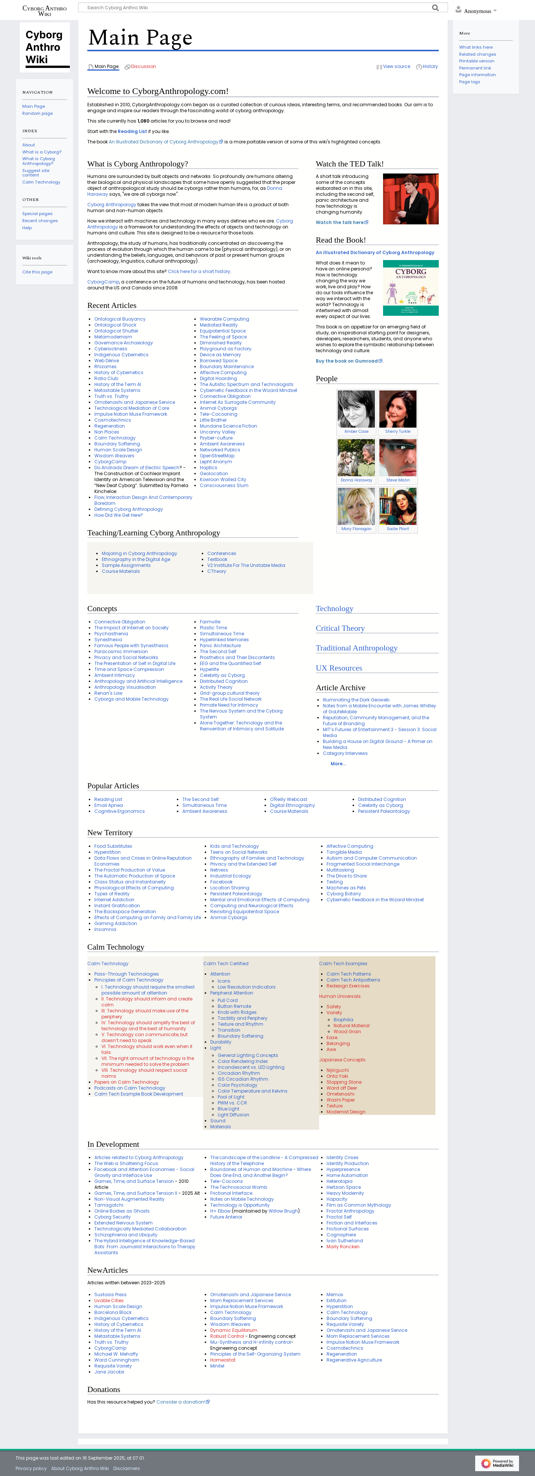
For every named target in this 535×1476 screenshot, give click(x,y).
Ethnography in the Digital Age (136, 559)
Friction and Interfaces (352, 1223)
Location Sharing (229, 888)
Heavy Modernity (345, 1193)
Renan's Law (108, 693)
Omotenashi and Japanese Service (134, 402)
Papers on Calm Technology (126, 1082)
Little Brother (213, 420)
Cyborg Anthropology (111, 204)
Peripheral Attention (231, 993)
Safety (334, 1006)
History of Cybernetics (118, 372)
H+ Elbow (220, 1211)
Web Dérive (106, 360)
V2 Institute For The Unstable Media (246, 565)
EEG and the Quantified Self (230, 663)
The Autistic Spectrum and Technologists (247, 384)
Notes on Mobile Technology (242, 1199)
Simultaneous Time (222, 633)
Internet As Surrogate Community (238, 402)
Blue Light (228, 1109)
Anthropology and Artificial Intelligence (138, 681)
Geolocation (214, 473)
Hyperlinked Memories (224, 639)
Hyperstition (107, 852)
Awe (331, 1049)
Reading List (132, 131)
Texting (335, 882)
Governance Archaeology (123, 343)
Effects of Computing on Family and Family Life (147, 917)
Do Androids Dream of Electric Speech (136, 467)
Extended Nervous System (123, 1223)
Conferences (221, 553)
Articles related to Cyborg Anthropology (139, 1157)
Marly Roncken (343, 1246)
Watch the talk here (340, 222)
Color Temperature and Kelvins (253, 1091)
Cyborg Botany (344, 894)
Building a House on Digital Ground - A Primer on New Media (377, 744)
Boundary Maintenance (227, 366)
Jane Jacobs (109, 1372)
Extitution (337, 1300)
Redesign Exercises (348, 986)
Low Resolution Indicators (247, 987)
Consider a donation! (180, 1402)
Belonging (338, 1043)
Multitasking (340, 870)
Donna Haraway (356, 480)
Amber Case (356, 431)
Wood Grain (347, 1031)
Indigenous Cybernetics (121, 354)
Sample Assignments (126, 565)
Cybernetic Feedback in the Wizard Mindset (248, 390)
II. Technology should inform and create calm (146, 1002)
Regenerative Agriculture (354, 1360)
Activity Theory (216, 687)
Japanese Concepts (342, 1060)
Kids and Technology (234, 846)
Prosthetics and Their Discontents (237, 657)
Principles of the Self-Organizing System (255, 1354)
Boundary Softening (117, 444)
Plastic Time (213, 628)
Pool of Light (231, 1097)
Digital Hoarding (218, 378)
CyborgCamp (103, 282)
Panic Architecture (220, 645)
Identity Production (348, 1163)
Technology (335, 608)
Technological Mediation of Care (131, 408)
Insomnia (105, 929)
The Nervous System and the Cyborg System (241, 714)
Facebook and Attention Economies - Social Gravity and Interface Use (144, 1172)
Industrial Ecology (230, 876)
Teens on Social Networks (239, 852)
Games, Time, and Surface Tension (134, 1181)
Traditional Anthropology (357, 647)
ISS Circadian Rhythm (243, 1079)
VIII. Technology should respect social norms (144, 1073)
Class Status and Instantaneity (130, 882)
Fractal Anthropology (350, 1211)
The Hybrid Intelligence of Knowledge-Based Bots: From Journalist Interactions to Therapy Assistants (144, 1246)
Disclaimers (126, 1468)
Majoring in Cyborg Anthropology (139, 553)
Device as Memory (220, 354)
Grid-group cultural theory (230, 693)
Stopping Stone (344, 1082)
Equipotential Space (223, 331)
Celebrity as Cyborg (222, 675)
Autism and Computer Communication (372, 858)
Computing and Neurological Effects (252, 905)
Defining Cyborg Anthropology (128, 509)
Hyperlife (209, 669)
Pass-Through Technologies (126, 974)
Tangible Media (344, 852)
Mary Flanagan (356, 529)
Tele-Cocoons (226, 1181)
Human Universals (340, 996)
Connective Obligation (225, 396)
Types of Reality (112, 894)
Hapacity (337, 1199)
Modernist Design (346, 1112)
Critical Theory (340, 628)
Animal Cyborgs (218, 408)
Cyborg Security (112, 1217)
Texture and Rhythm (240, 1024)
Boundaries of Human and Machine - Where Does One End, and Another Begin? (260, 1172)
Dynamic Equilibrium (233, 1330)
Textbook (217, 559)
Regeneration (109, 426)
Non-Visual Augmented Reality (129, 1199)
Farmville (210, 622)
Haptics (208, 467)
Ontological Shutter (116, 331)
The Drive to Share (347, 876)
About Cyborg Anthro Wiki (80, 1468)
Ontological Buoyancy (120, 319)
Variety (334, 1012)
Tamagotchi (108, 1205)
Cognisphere (341, 1235)
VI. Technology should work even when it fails (146, 1049)
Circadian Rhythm (239, 1073)
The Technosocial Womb (238, 1187)
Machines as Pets (346, 888)
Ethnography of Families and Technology (257, 858)
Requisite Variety (113, 1366)
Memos (335, 1294)
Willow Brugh (283, 1211)
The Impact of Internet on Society (131, 628)
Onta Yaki (337, 1076)
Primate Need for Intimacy (229, 705)
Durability (220, 1042)
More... (338, 763)
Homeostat (223, 1360)
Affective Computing (223, 372)
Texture (335, 1106)
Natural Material (352, 1025)
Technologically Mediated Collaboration (140, 1229)
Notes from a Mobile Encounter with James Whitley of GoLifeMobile (379, 709)
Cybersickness (110, 349)
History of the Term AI (117, 384)
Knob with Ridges (237, 1012)
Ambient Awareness (222, 444)
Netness (219, 870)
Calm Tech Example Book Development (138, 1094)
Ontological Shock (115, 325)
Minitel (217, 1366)
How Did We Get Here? (118, 515)
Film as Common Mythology (359, 1205)
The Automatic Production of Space (134, 876)
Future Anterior (226, 1217)
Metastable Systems (117, 390)
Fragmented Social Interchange (363, 864)
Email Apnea (108, 805)
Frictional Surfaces (348, 1229)
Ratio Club (106, 378)
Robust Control (227, 1336)
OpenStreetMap (217, 455)
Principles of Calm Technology (128, 980)
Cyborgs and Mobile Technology (131, 699)
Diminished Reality (221, 343)
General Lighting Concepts (248, 1055)
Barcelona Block (113, 1312)
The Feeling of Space (223, 337)
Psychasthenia (111, 633)
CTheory (216, 571)
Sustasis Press (110, 1294)
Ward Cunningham (116, 1360)
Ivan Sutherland (345, 1240)
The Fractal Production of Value (129, 870)
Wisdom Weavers (114, 455)
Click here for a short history (199, 271)
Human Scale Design (118, 450)
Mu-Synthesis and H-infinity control (250, 1342)
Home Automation (347, 1175)
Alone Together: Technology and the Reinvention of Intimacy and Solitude (242, 726)
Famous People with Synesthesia (131, 645)
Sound (218, 1120)
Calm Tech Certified (226, 963)
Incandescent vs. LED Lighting (251, 1067)
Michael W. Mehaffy (116, 1354)
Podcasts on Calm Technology (129, 1088)
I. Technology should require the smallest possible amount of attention (148, 990)
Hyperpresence (343, 1169)
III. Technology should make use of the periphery (144, 1014)
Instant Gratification (117, 905)
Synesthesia (108, 639)
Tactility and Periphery (243, 1018)
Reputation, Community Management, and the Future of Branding (376, 720)
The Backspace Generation (125, 911)
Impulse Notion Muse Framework (130, 414)
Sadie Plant (398, 529)
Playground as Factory (226, 349)
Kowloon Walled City (223, 479)
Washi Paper (341, 1100)
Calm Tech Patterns (349, 974)
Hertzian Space (344, 1187)
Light (215, 1048)
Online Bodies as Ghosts (122, 1211)
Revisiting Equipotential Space (244, 911)
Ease (332, 1037)
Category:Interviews (345, 753)
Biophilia (343, 1019)
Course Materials (121, 571)
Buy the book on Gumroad (347, 361)
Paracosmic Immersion (121, 651)
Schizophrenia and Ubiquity (126, 1235)
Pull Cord (228, 1000)
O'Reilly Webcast (288, 799)
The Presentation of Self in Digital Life (134, 663)
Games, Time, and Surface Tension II (135, 1193)
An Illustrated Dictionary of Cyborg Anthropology (163, 142)
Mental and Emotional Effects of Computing (259, 899)
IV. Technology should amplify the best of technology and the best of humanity (148, 1025)
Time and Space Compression (129, 669)
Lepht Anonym (216, 461)
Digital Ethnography (292, 805)
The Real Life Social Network (231, 699)
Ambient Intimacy (114, 675)
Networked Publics (220, 450)
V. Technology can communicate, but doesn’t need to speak (144, 1037)
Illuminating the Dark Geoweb (356, 700)
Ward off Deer (342, 1088)
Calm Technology (115, 438)
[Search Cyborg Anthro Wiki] (263, 7)
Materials (220, 1126)
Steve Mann (398, 480)
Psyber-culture (216, 438)
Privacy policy (31, 1468)
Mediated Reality (219, 325)
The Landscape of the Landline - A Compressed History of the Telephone (264, 1160)
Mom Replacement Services (241, 1300)
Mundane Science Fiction (228, 426)
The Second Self (218, 651)
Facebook (221, 882)
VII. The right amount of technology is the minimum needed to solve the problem (147, 1061)
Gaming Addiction (115, 923)
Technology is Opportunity (240, 1205)
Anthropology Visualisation (125, 687)
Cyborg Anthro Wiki (45, 10)
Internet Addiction (114, 899)
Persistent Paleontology (384, 811)
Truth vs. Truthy (111, 396)
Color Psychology (237, 1085)
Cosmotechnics (112, 420)
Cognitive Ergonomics (119, 811)
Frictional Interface (231, 1193)
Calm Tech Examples (343, 963)
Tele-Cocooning (218, 414)
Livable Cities (109, 1300)
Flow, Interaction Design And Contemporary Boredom (143, 500)
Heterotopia (340, 1181)
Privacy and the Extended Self (243, 864)
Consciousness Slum (224, 485)
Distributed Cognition (224, 681)
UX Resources (339, 668)
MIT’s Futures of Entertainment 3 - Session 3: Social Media (380, 732)
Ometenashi (340, 1094)
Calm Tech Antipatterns (353, 980)
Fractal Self (339, 1217)
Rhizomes (105, 366)
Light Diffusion (233, 1115)
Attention (220, 974)
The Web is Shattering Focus (126, 1163)
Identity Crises (343, 1157)
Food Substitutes (113, 846)
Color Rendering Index (243, 1061)
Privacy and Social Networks (126, 657)
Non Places (106, 432)
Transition (229, 1030)
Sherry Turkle (398, 431)
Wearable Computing (224, 319)
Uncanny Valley (218, 432)
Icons (224, 981)
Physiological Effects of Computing (134, 888)
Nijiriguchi (338, 1070)
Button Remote (234, 1006)
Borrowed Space (218, 360)
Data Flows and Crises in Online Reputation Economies (143, 861)
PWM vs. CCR (232, 1103)
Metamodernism (113, 337)
